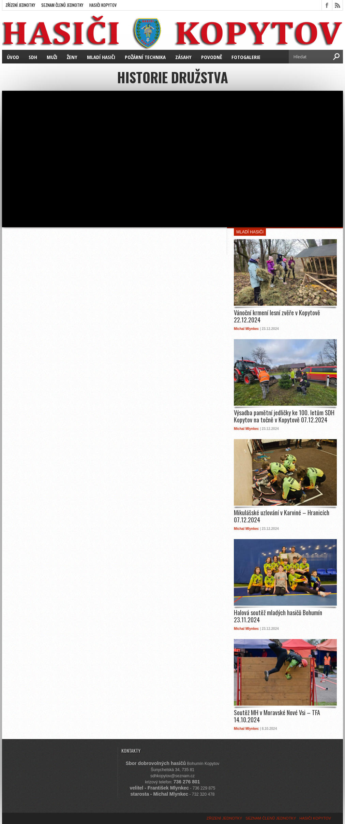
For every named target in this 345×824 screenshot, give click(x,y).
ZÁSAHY (183, 57)
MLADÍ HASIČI (101, 57)
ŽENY (72, 57)
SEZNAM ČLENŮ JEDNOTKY (62, 5)
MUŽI (52, 57)
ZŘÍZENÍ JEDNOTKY (20, 5)
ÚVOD (13, 57)
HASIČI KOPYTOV (103, 5)
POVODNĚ (211, 57)
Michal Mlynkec (246, 329)
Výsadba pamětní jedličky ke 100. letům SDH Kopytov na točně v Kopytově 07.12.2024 (284, 416)
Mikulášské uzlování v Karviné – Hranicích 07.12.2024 (281, 516)
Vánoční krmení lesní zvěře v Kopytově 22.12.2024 (277, 316)
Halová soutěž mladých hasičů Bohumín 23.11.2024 (278, 616)
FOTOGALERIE (245, 57)
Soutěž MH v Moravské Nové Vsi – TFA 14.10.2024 (277, 716)
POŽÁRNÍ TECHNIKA (145, 57)
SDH (33, 57)
